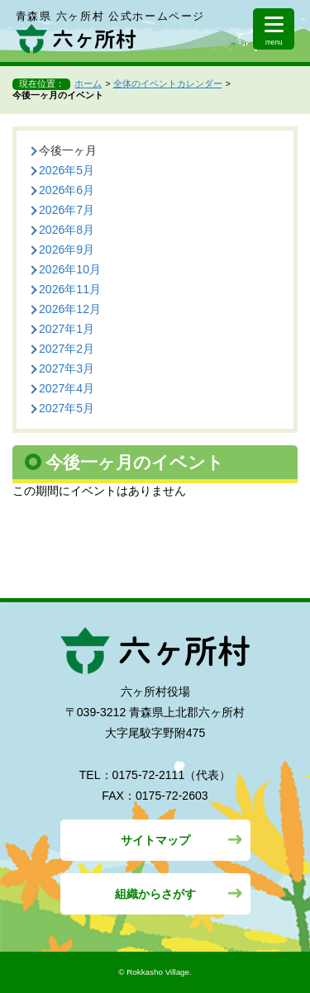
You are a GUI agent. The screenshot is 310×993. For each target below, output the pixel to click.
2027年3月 (66, 368)
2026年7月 (66, 209)
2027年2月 (66, 348)
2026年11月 (70, 289)
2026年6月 (66, 190)
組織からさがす (155, 893)
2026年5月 (66, 170)
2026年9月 (66, 249)
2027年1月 (66, 328)
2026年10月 (70, 269)
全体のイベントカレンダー (167, 83)
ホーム (88, 83)
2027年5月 (66, 408)
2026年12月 (70, 309)
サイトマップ (155, 840)
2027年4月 (66, 388)
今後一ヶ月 (68, 150)
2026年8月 (66, 229)
